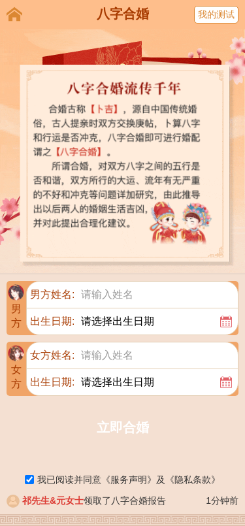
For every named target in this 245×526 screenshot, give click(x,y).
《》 (128, 479)
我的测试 (216, 14)
